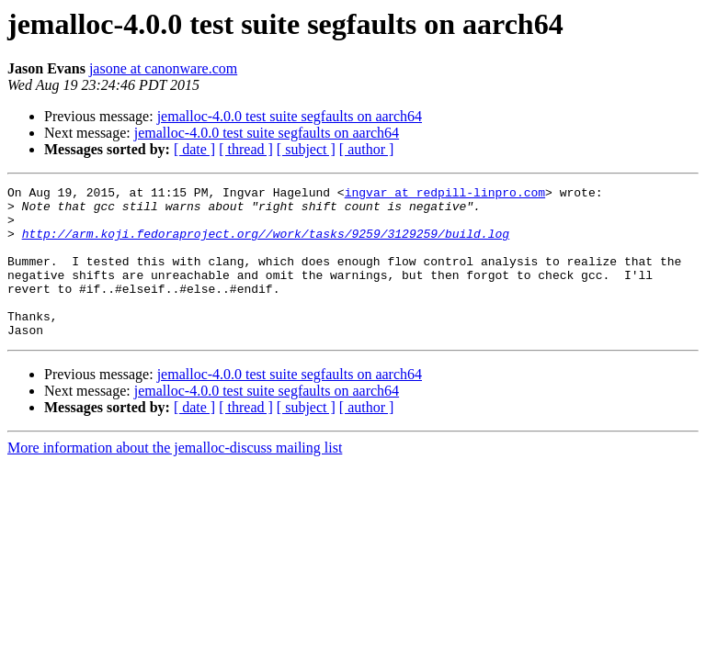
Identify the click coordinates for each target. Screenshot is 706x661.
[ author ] (366, 149)
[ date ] (194, 149)
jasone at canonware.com (163, 68)
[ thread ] (246, 149)
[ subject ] (306, 149)
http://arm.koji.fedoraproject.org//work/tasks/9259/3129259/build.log (265, 244)
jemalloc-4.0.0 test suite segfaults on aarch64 (289, 116)
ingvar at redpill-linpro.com (445, 194)
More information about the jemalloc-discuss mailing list (174, 478)
